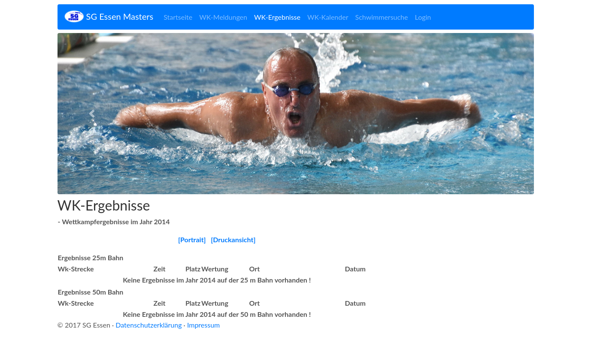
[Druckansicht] (233, 239)
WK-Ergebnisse (277, 17)
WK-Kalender (328, 17)
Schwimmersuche (381, 17)
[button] (93, 113)
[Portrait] (192, 239)
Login (423, 17)
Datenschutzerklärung (148, 325)
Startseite (178, 17)
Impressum (203, 325)
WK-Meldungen (223, 17)
